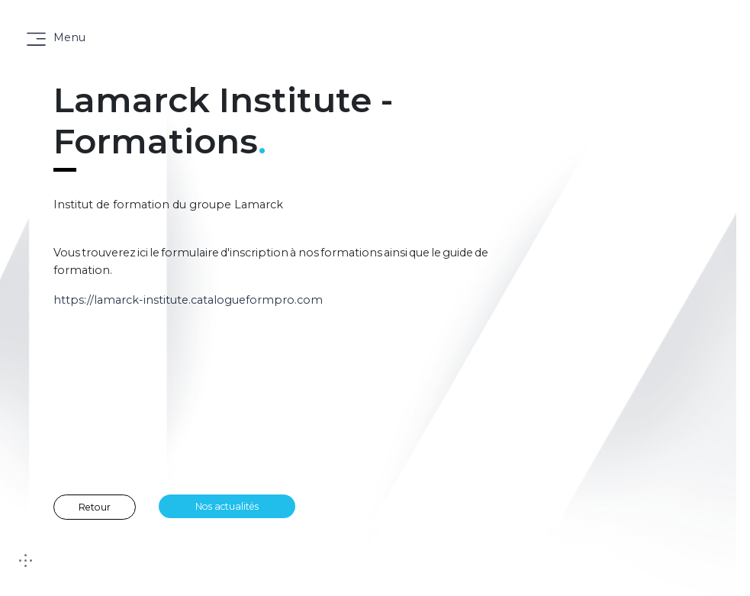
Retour (95, 507)
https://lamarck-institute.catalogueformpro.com (188, 300)
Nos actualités (227, 506)
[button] (622, 573)
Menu (69, 37)
